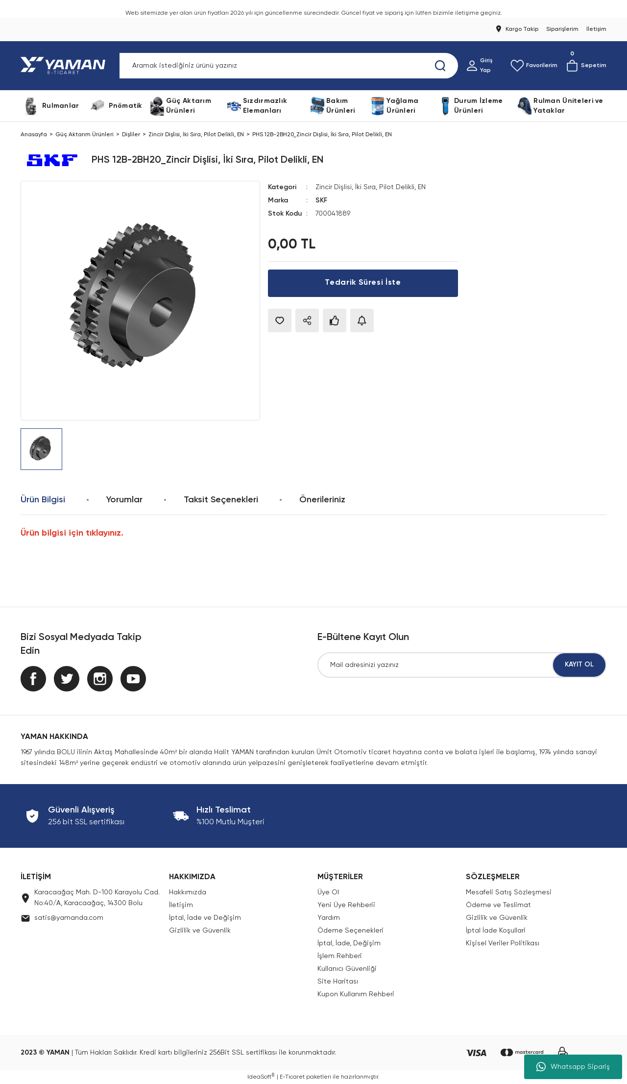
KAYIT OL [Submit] (579, 665)
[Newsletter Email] (461, 665)
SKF (321, 200)
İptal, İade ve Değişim (205, 917)
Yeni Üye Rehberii (346, 905)
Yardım (328, 917)
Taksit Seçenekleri (221, 499)
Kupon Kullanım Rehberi (355, 994)
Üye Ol (328, 892)
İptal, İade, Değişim (349, 943)
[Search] (289, 65)
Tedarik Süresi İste (363, 282)
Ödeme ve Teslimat (498, 905)
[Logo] (65, 66)
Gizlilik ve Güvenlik (200, 930)
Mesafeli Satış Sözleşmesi (509, 892)
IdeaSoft (261, 1077)
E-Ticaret (292, 1077)
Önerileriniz (322, 499)
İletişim (181, 905)
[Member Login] (484, 66)
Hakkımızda (187, 892)
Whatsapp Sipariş (573, 1066)
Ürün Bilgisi (43, 499)
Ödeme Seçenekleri (350, 930)
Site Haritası (337, 981)
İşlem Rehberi (339, 956)
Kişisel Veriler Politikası (502, 943)
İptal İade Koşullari (496, 930)
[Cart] (585, 66)
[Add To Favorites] (279, 319)
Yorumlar (124, 499)
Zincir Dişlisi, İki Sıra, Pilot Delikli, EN (372, 187)
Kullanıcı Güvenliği (347, 968)
